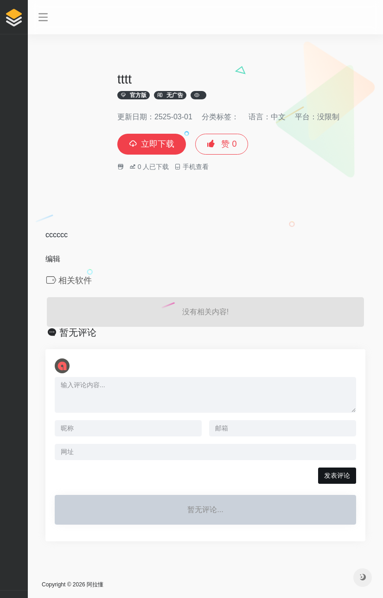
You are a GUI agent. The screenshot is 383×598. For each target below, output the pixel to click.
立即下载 (151, 144)
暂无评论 (77, 332)
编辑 (52, 259)
